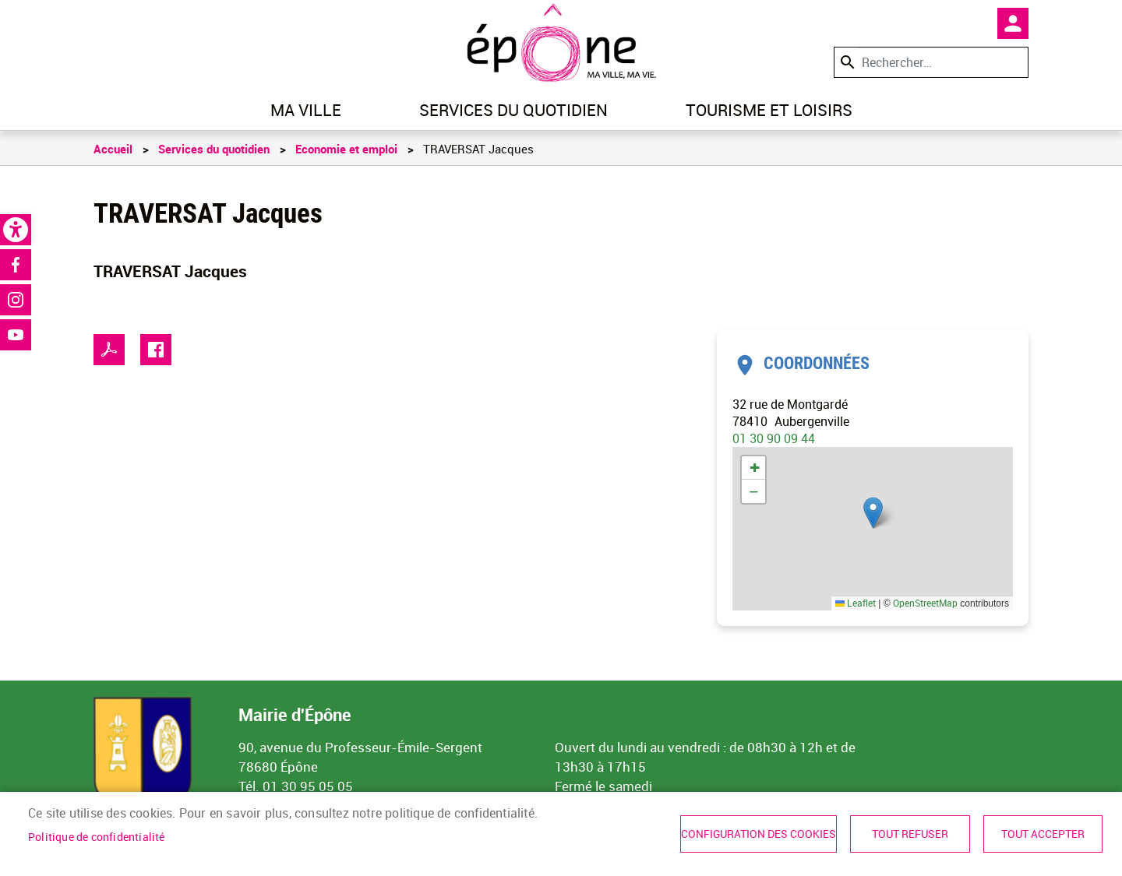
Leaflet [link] (855, 602)
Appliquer (846, 61)
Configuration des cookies (758, 834)
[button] (873, 513)
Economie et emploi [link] (346, 149)
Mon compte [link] (1012, 23)
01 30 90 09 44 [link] (773, 438)
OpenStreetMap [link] (925, 602)
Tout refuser (910, 834)
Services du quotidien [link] (513, 110)
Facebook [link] (15, 264)
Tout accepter (1043, 834)
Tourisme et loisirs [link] (769, 110)
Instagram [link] (15, 299)
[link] (15, 229)
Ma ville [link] (305, 110)
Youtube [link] (15, 334)
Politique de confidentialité (96, 837)
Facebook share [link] (155, 349)
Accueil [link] (113, 149)
